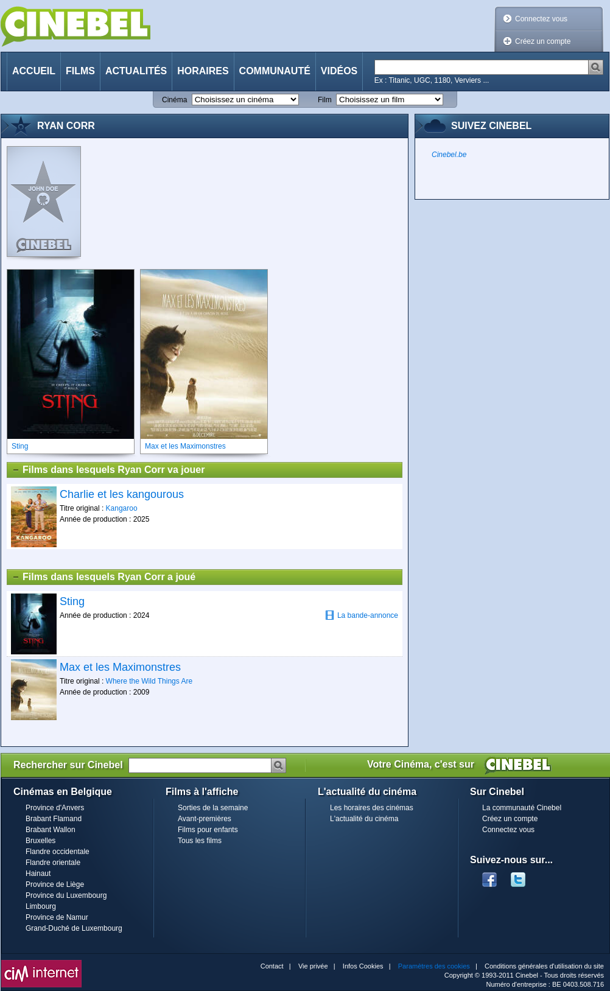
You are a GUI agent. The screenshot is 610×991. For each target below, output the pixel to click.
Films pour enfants (208, 829)
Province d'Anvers (55, 808)
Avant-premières (204, 818)
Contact (272, 966)
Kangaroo (122, 508)
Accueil (33, 71)
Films (80, 71)
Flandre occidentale (57, 851)
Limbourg (41, 906)
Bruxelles (40, 840)
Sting (72, 601)
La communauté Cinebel (521, 808)
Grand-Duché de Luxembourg (74, 928)
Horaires (202, 71)
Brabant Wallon (50, 829)
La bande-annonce (361, 615)
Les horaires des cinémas (371, 808)
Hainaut (38, 873)
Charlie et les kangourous (122, 494)
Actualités (136, 71)
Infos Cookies (363, 966)
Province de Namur (57, 917)
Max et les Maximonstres (120, 667)
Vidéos (339, 71)
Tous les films (200, 840)
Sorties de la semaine (213, 808)
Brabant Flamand (54, 818)
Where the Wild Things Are (149, 681)
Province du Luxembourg (66, 895)
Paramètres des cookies (434, 966)
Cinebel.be (449, 154)
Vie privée (313, 966)
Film (325, 100)
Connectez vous (541, 19)
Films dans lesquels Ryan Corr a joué (103, 577)
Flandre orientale (53, 862)
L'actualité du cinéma (364, 818)
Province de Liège (55, 884)
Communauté (274, 71)
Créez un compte (542, 41)
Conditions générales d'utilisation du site (544, 966)
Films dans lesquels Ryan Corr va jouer (108, 470)
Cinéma (174, 100)
